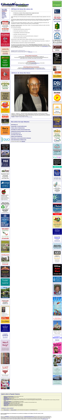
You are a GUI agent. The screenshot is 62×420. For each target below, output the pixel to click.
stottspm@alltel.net (45, 46)
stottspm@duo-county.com (41, 68)
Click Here (57, 339)
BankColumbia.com (57, 30)
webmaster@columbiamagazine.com (29, 416)
